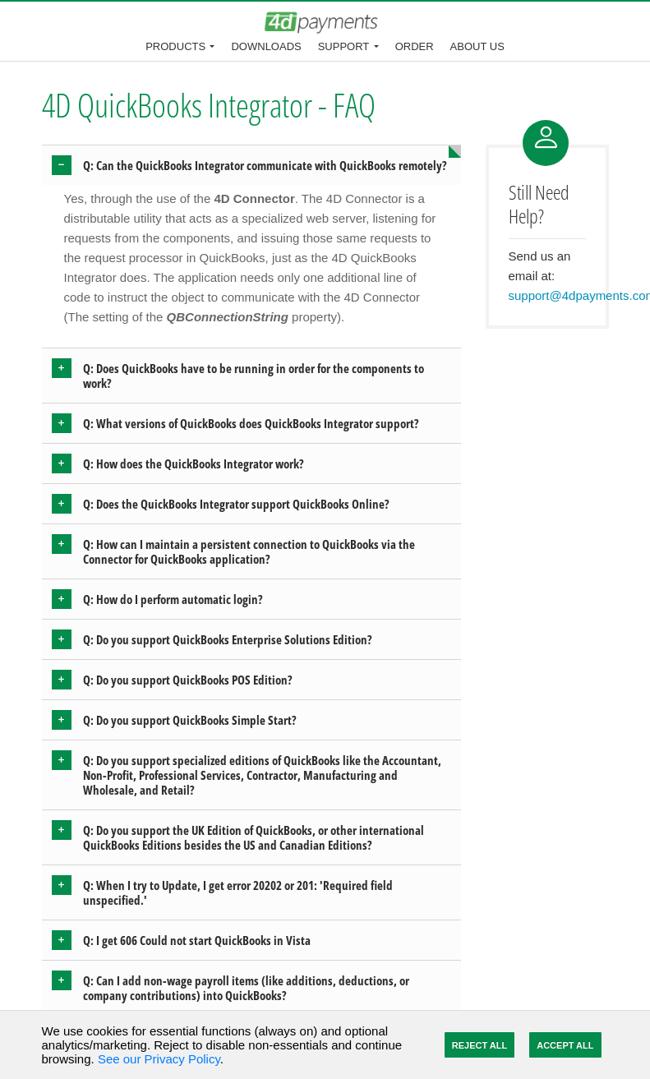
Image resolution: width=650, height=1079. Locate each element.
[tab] (251, 165)
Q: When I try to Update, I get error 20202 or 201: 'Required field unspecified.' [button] (238, 892)
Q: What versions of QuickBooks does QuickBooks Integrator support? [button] (251, 423)
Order (414, 46)
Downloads (266, 46)
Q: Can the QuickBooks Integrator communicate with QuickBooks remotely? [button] (265, 165)
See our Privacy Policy (159, 1059)
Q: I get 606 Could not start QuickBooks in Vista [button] (197, 940)
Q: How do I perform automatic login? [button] (173, 599)
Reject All (479, 1045)
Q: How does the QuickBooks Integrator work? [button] (193, 463)
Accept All (565, 1045)
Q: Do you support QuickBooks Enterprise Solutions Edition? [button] (227, 639)
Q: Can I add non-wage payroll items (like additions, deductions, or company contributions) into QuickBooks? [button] (246, 988)
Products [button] (175, 46)
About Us (477, 46)
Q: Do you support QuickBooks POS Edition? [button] (188, 679)
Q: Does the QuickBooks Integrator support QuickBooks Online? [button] (236, 503)
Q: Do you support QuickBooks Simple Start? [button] (190, 719)
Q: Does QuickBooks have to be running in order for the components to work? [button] (253, 375)
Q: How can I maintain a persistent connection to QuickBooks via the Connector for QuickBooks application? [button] (249, 551)
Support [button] (344, 46)
